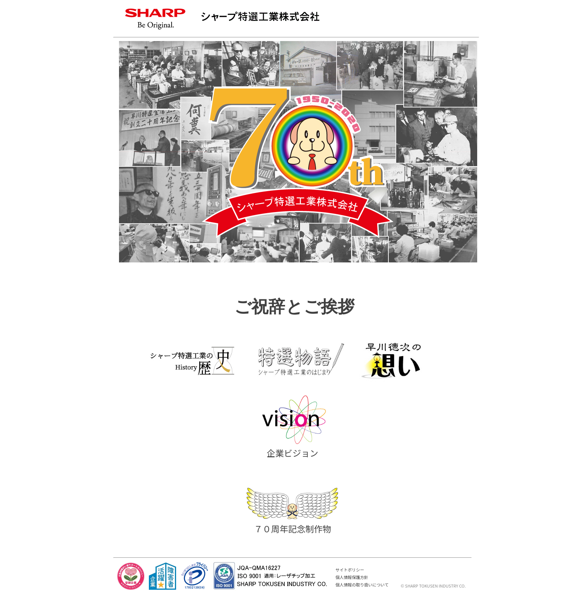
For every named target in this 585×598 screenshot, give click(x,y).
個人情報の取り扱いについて (362, 585)
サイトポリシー (349, 570)
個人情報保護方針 (351, 577)
